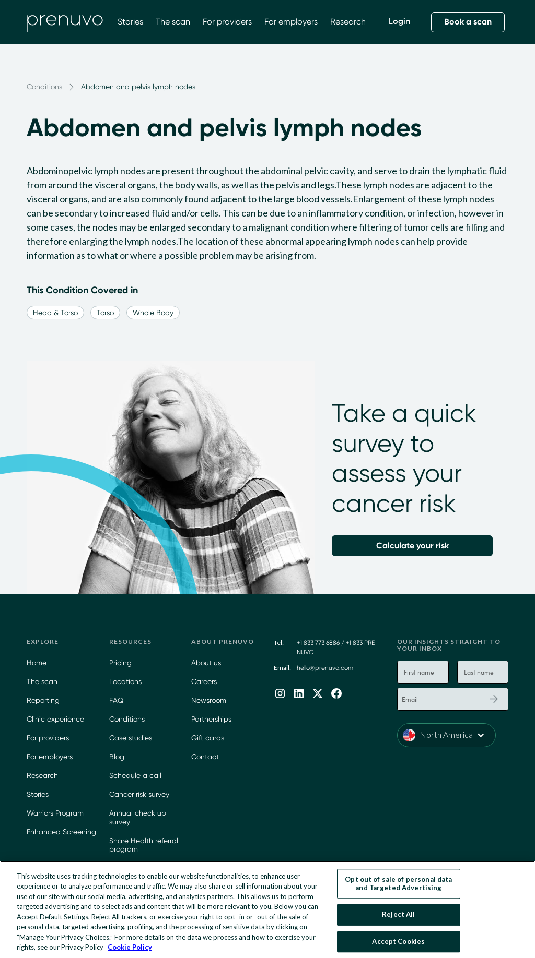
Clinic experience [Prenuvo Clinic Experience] (55, 719)
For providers (227, 22)
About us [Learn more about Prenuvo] (206, 662)
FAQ (116, 700)
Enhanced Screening (61, 832)
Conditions (127, 719)
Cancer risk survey (139, 794)
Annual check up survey (137, 817)
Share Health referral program (143, 845)
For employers (291, 22)
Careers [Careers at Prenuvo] (204, 681)
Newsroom (208, 700)
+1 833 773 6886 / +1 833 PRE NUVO (336, 647)
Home (36, 662)
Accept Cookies (398, 941)
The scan (173, 22)
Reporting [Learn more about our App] (43, 700)
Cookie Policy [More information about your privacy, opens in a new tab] (130, 947)
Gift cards (207, 738)
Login (399, 22)
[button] (446, 735)
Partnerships (211, 719)
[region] (267, 909)
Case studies (130, 738)
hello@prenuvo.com (325, 668)
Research (348, 22)
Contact (205, 756)
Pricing (120, 662)
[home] (65, 21)
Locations (125, 681)
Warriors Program (55, 813)
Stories (130, 22)
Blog (116, 756)
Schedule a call (135, 775)
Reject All (398, 914)
